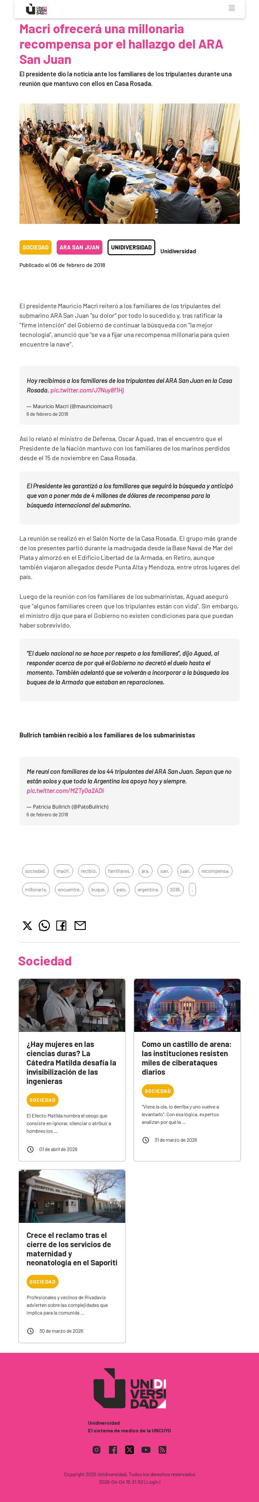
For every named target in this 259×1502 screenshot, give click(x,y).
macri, (63, 871)
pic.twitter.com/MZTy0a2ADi (65, 790)
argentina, (148, 889)
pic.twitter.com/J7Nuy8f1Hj (87, 390)
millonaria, (36, 889)
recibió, (89, 871)
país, (122, 889)
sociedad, (35, 871)
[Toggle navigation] (232, 8)
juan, (185, 871)
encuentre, (69, 889)
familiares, (119, 871)
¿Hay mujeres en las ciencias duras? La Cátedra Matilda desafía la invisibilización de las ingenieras (71, 1062)
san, (164, 871)
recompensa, (215, 871)
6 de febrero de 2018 (47, 414)
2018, (175, 889)
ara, (146, 871)
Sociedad (35, 247)
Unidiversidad (131, 247)
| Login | (152, 1482)
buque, (99, 889)
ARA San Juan (80, 247)
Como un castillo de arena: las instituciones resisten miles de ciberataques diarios (187, 1057)
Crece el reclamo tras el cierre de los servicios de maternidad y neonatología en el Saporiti (72, 1248)
